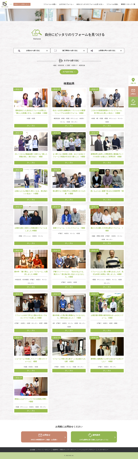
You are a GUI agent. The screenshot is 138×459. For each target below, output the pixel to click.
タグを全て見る (68, 72)
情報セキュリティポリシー (68, 449)
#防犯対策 (61, 65)
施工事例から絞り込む (66, 51)
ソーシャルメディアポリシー (87, 449)
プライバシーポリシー (44, 449)
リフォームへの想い (50, 4)
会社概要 (32, 449)
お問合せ (133, 91)
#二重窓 (67, 65)
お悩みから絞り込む (29, 51)
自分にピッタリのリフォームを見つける (90, 4)
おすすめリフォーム (66, 4)
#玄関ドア (74, 65)
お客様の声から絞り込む (102, 51)
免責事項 (55, 449)
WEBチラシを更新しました (22, 4)
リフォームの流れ (112, 4)
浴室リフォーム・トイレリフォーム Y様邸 (69, 228)
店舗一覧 (133, 80)
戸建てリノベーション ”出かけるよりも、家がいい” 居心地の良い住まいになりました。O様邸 (69, 274)
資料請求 (133, 102)
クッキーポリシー (103, 449)
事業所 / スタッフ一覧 (128, 4)
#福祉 (55, 65)
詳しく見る (31, 125)
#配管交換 (82, 65)
